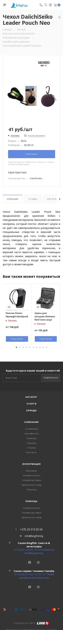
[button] (16, 347)
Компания (31, 422)
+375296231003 (23, 574)
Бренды (31, 410)
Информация (31, 463)
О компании (31, 428)
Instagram (38, 562)
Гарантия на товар (31, 484)
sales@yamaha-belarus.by (34, 577)
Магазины (31, 470)
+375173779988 (44, 574)
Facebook (29, 562)
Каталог (31, 396)
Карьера (31, 442)
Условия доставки (31, 480)
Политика (31, 489)
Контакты (31, 452)
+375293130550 (23, 549)
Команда (31, 438)
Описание (12, 199)
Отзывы (32, 199)
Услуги (31, 403)
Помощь (32, 501)
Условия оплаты (31, 475)
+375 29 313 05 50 (31, 529)
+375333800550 (44, 549)
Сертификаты (31, 433)
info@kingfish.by (34, 536)
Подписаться (51, 377)
